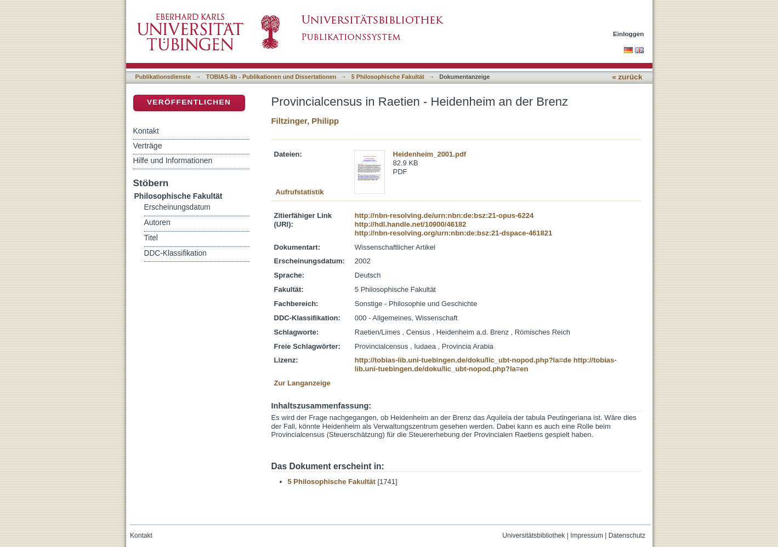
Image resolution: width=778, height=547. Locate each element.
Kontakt (146, 130)
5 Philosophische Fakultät (387, 76)
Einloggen (628, 33)
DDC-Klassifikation (175, 253)
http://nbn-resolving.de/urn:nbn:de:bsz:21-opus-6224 (444, 215)
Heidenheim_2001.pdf (430, 154)
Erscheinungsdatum (177, 207)
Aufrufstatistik (299, 192)
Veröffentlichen (189, 102)
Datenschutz (627, 535)
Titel (151, 238)
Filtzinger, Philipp (305, 120)
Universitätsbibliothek (533, 535)
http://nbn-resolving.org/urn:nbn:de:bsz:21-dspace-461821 (453, 233)
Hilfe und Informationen (173, 160)
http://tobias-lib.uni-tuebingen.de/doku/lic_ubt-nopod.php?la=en (486, 364)
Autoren (157, 222)
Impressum (586, 535)
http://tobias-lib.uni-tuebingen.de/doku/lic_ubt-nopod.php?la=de (463, 360)
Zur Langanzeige (302, 383)
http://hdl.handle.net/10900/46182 (411, 224)
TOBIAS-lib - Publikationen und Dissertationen (271, 76)
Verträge (147, 145)
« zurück (627, 77)
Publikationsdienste (163, 76)
